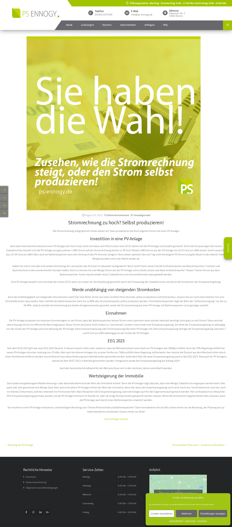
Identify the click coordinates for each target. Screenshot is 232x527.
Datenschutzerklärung (36, 482)
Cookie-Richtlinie (176, 521)
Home (69, 25)
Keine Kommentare (118, 215)
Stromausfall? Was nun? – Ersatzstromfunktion (200, 445)
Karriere (107, 25)
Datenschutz (190, 521)
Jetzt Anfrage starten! (116, 419)
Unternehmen (128, 25)
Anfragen (150, 25)
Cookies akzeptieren (162, 513)
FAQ (165, 25)
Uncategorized (142, 215)
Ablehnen (186, 513)
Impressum (202, 521)
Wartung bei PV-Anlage (19, 445)
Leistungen (87, 25)
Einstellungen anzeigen (212, 513)
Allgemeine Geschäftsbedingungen (42, 487)
